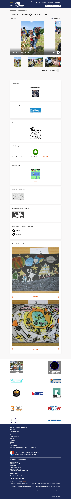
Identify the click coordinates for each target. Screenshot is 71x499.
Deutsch (57, 2)
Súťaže (12, 438)
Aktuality (12, 429)
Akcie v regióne (21, 10)
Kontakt (12, 444)
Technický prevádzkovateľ (55, 490)
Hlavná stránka (13, 10)
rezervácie (25, 481)
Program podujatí (15, 431)
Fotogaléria (13, 440)
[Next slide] (61, 38)
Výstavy (12, 435)
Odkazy (12, 442)
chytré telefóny (45, 157)
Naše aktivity (13, 433)
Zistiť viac (35, 296)
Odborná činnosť (14, 436)
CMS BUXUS (58, 496)
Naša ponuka (13, 426)
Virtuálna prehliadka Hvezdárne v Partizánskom (23, 447)
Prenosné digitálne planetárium (18, 427)
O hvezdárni (13, 445)
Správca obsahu (13, 492)
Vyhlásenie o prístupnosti (40, 490)
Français (50, 2)
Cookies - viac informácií (26, 490)
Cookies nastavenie (14, 490)
